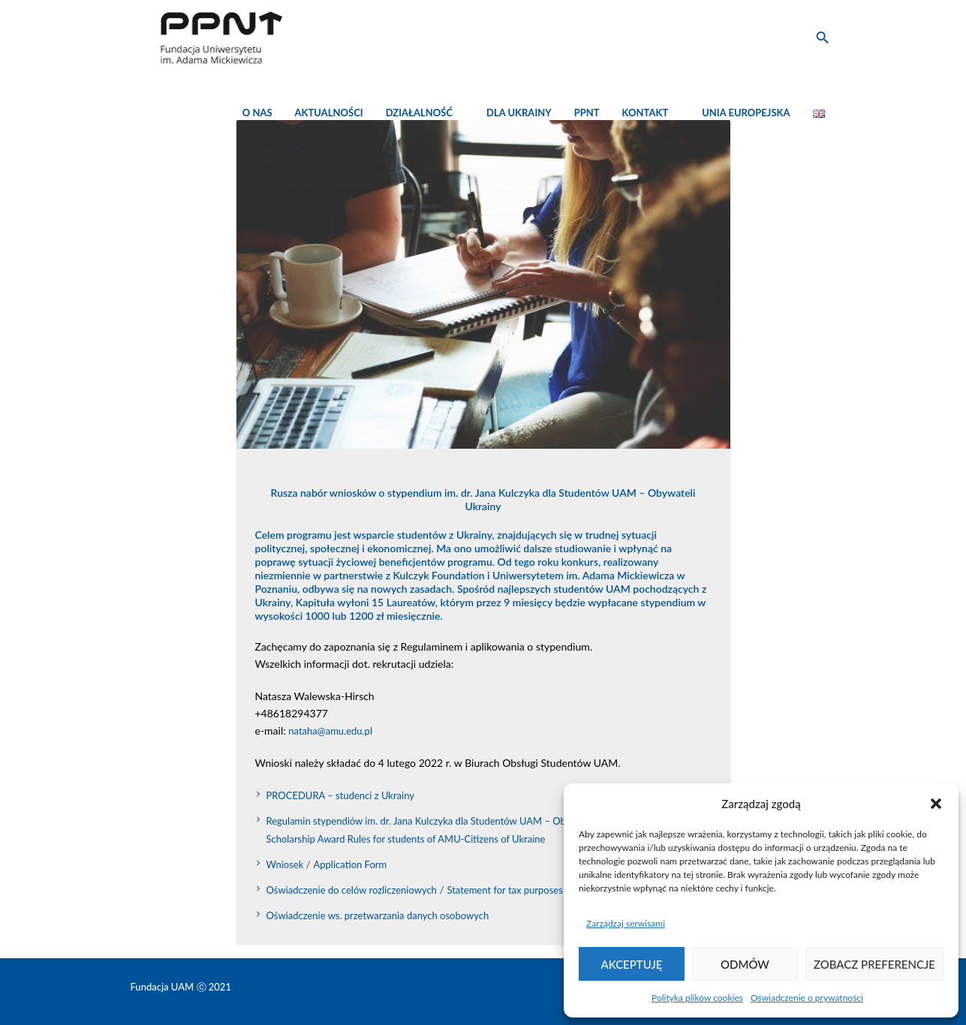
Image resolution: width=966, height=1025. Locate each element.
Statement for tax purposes (504, 890)
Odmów (745, 964)
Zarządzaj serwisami (625, 923)
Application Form (350, 864)
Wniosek (286, 864)
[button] (935, 803)
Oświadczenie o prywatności (807, 997)
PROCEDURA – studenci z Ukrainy (340, 795)
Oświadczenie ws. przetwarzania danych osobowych (377, 915)
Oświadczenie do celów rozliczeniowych (351, 890)
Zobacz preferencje (874, 964)
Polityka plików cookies (697, 997)
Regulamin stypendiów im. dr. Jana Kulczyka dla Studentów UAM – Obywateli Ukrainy (449, 821)
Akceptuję (632, 964)
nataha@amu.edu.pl (330, 731)
